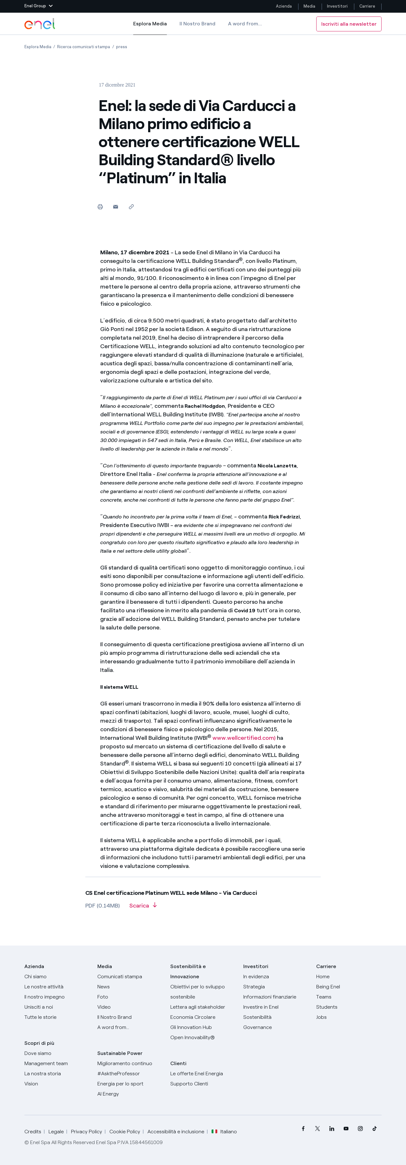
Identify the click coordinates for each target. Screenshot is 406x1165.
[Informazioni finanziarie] (276, 997)
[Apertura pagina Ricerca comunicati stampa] (83, 46)
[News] (130, 987)
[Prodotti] (57, 987)
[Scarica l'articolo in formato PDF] (143, 908)
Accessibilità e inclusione (175, 1132)
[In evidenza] (276, 977)
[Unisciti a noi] (57, 1007)
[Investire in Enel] (276, 1007)
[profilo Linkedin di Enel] (331, 1129)
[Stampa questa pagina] (100, 206)
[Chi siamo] (57, 977)
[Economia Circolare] (203, 1017)
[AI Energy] (130, 1094)
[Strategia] (276, 987)
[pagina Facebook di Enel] (303, 1129)
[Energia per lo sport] (130, 1084)
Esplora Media (150, 28)
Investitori (337, 6)
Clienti (178, 1063)
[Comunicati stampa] (130, 977)
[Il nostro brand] (130, 1017)
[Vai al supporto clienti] (203, 1084)
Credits (32, 1132)
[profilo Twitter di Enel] (317, 1129)
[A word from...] (130, 1027)
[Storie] (57, 1017)
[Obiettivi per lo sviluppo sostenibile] (203, 992)
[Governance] (276, 1027)
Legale (56, 1132)
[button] (38, 6)
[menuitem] (303, 1129)
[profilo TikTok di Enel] (374, 1129)
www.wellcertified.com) (244, 737)
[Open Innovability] (203, 1037)
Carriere (367, 6)
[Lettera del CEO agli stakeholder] (203, 1007)
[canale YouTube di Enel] (346, 1129)
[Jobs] (349, 1017)
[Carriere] (349, 977)
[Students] (349, 1007)
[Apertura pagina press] (121, 46)
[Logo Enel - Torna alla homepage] (40, 23)
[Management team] (57, 1063)
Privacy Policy (86, 1132)
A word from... (245, 24)
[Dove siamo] (57, 1053)
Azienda (284, 6)
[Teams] (349, 997)
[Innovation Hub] (203, 1027)
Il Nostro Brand (197, 24)
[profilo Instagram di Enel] (360, 1129)
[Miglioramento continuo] (130, 1063)
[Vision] (57, 1084)
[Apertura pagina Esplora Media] (37, 46)
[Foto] (130, 997)
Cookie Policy (124, 1132)
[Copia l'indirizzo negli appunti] (131, 206)
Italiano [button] (224, 1131)
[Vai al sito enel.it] (203, 1074)
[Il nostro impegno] (57, 997)
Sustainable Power (119, 1053)
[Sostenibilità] (276, 1017)
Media (309, 6)
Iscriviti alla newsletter (349, 24)
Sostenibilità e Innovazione (188, 971)
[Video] (130, 1007)
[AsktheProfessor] (130, 1074)
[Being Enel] (349, 987)
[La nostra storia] (57, 1074)
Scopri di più (39, 1043)
